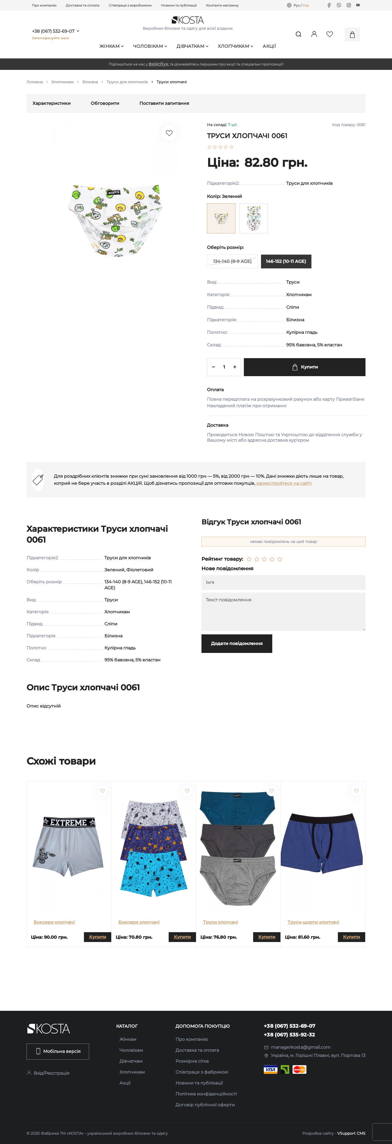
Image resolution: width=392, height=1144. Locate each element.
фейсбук (158, 64)
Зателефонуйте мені (50, 38)
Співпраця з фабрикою (201, 1072)
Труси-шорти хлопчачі (313, 922)
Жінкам (112, 46)
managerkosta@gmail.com (297, 1047)
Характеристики (52, 103)
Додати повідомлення (237, 643)
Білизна (90, 81)
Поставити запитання (164, 103)
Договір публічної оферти (205, 1104)
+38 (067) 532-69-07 (53, 31)
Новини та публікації (179, 5)
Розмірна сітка (192, 1061)
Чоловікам (150, 46)
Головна (35, 81)
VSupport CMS (351, 1133)
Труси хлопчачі (220, 922)
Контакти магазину (222, 5)
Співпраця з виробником (130, 5)
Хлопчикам (235, 46)
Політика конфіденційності (206, 1094)
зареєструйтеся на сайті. (284, 483)
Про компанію (44, 5)
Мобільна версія (58, 1051)
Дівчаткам (192, 46)
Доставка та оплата (82, 5)
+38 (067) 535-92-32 (289, 1035)
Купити (305, 367)
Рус (297, 5)
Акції (269, 46)
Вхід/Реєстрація (48, 1073)
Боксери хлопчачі (54, 922)
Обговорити (105, 103)
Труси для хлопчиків (127, 81)
